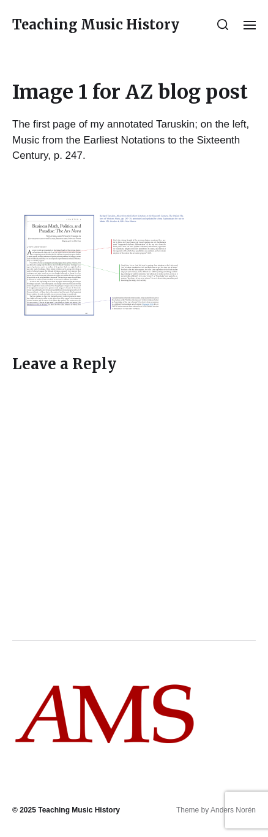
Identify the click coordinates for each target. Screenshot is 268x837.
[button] (223, 24)
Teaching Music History (95, 24)
